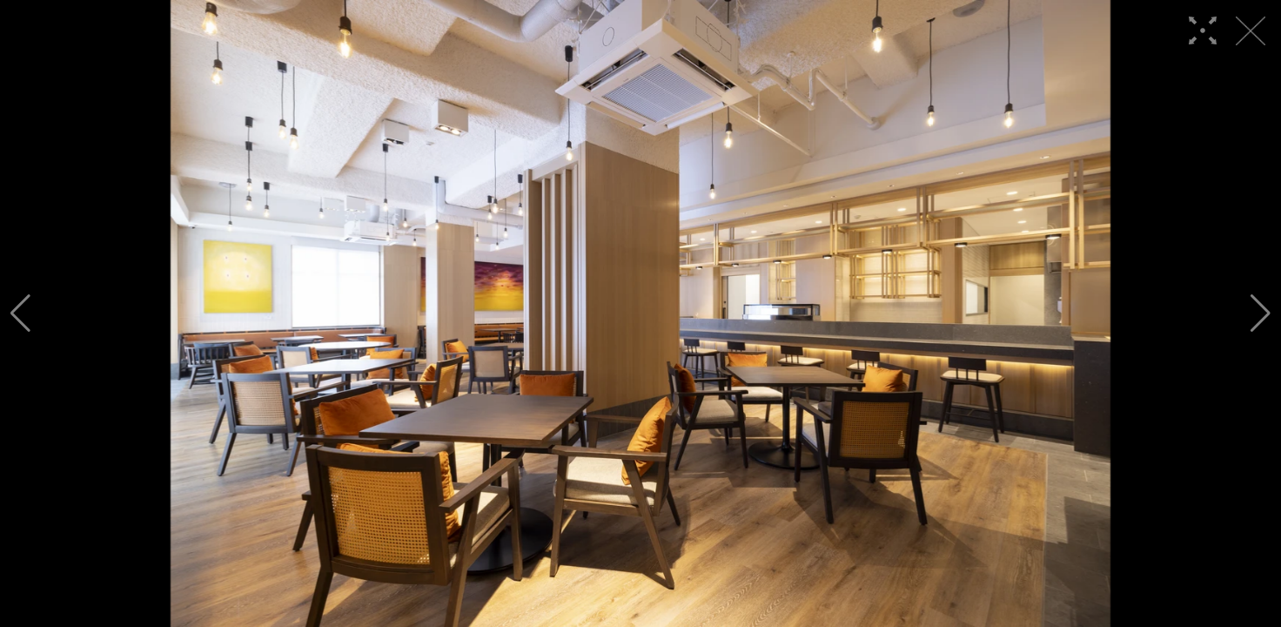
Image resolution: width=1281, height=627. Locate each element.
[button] (20, 313)
